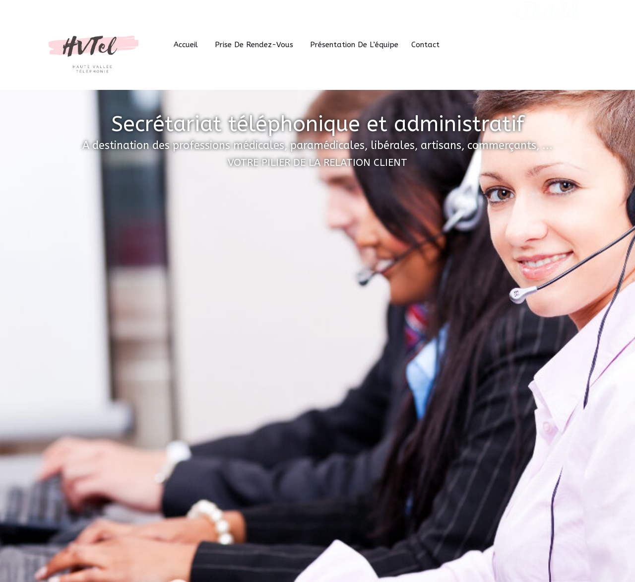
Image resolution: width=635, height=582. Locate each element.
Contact (425, 44)
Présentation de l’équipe (354, 44)
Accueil (188, 44)
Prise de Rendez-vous (256, 44)
